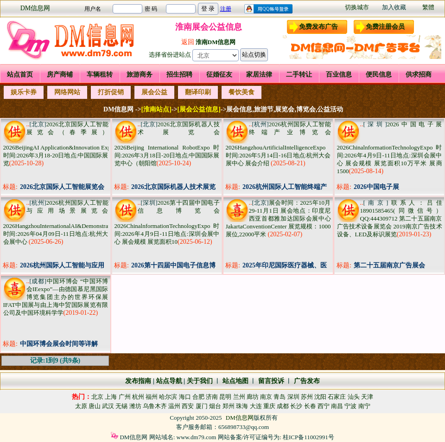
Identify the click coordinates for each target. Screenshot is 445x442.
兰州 (239, 396)
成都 (283, 406)
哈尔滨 (168, 396)
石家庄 (337, 396)
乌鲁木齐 (155, 406)
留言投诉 (271, 380)
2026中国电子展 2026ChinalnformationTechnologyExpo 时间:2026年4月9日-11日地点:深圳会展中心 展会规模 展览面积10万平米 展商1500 (389, 148)
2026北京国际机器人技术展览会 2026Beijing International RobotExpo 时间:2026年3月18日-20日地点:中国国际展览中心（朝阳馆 (167, 144)
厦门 (202, 406)
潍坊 (135, 406)
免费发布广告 (318, 26)
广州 (125, 396)
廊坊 (253, 396)
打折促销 (111, 92)
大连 (256, 406)
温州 (174, 406)
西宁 (324, 406)
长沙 (296, 406)
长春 (310, 406)
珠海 (242, 406)
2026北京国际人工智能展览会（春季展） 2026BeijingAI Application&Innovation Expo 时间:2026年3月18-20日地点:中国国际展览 (58, 144)
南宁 (364, 406)
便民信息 (379, 74)
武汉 (108, 406)
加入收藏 (394, 7)
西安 (188, 406)
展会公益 (154, 92)
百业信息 (339, 74)
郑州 (228, 406)
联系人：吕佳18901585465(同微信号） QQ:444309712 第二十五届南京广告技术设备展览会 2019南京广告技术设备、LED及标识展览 (389, 218)
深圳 (293, 396)
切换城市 (357, 7)
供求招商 (419, 74)
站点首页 (20, 74)
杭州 (138, 396)
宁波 (350, 406)
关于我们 (200, 380)
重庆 (269, 406)
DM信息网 (35, 8)
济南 (212, 396)
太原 (81, 406)
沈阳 (320, 396)
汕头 (354, 396)
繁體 (428, 7)
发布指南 (138, 380)
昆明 (225, 396)
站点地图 (234, 380)
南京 (266, 396)
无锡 (121, 406)
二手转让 (299, 74)
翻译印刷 (198, 92)
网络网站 (67, 92)
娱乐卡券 (24, 92)
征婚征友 (219, 74)
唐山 (95, 406)
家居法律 (259, 74)
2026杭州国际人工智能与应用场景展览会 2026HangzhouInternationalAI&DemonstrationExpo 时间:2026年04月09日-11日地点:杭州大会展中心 (66, 222)
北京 (97, 396)
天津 (367, 396)
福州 (152, 396)
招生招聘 (179, 74)
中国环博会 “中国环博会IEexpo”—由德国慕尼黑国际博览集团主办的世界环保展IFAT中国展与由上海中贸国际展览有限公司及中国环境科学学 (55, 297)
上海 (111, 396)
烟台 (215, 406)
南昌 (337, 406)
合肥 (198, 396)
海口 (185, 396)
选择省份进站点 (170, 54)
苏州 (307, 396)
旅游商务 (140, 74)
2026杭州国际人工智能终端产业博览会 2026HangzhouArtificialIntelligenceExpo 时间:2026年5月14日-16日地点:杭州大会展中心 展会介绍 (278, 144)
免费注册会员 (385, 26)
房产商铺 (60, 74)
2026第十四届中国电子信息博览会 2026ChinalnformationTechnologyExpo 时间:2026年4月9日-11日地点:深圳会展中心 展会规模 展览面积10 (167, 222)
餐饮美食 (241, 92)
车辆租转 (100, 74)
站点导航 (169, 380)
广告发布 (307, 380)
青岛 (279, 396)
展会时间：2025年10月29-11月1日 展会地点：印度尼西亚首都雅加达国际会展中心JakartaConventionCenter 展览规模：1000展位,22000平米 (278, 218)
